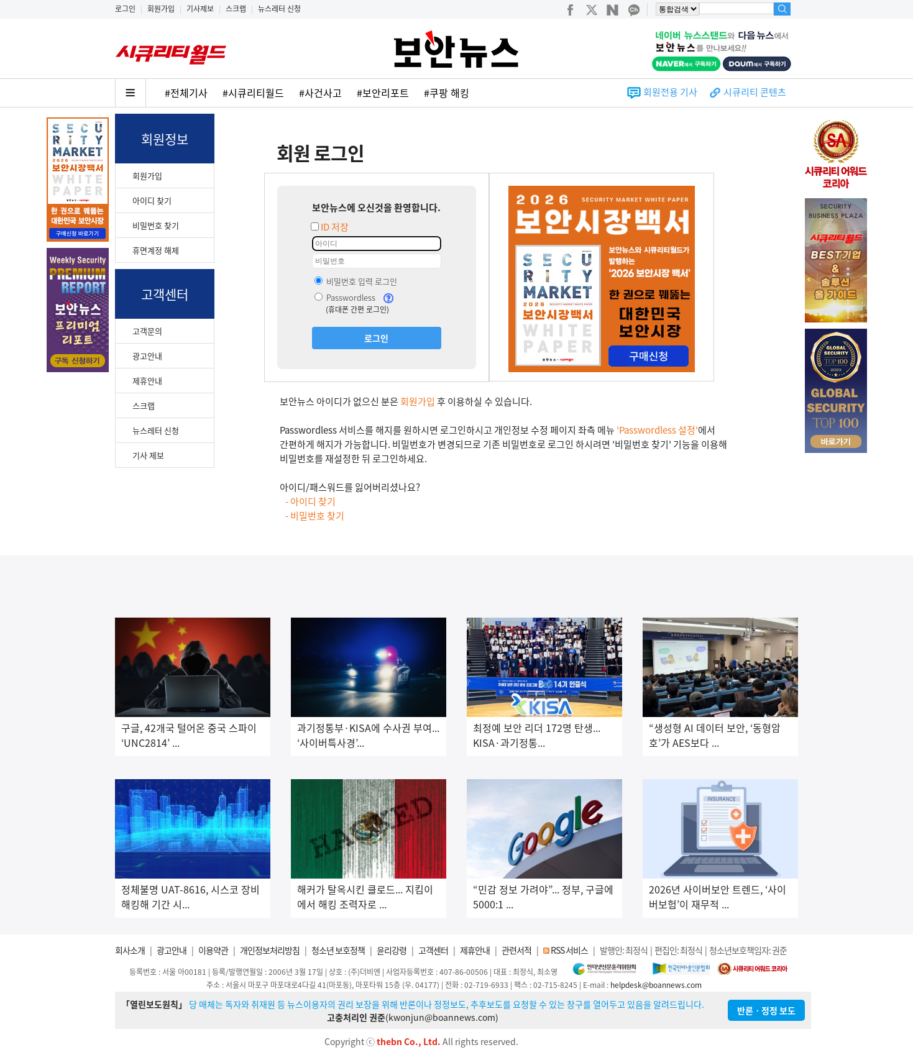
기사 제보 (148, 455)
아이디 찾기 (152, 200)
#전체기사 (186, 92)
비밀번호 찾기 (155, 225)
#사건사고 (320, 92)
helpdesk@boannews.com (656, 984)
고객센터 (433, 950)
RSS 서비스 (569, 950)
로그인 (125, 8)
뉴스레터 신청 (279, 8)
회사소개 (130, 950)
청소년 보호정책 (338, 950)
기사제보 (200, 8)
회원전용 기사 (670, 92)
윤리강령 (391, 950)
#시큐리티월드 (253, 92)
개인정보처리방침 (270, 950)
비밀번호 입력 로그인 (355, 281)
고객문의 (147, 331)
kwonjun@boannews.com (441, 1017)
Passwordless (344, 297)
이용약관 (213, 950)
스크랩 (236, 8)
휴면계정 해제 (155, 250)
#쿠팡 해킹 (446, 92)
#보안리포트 (383, 92)
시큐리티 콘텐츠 (754, 92)
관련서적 (516, 950)
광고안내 (147, 356)
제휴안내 (147, 380)
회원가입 (161, 8)
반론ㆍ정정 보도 (766, 1010)
